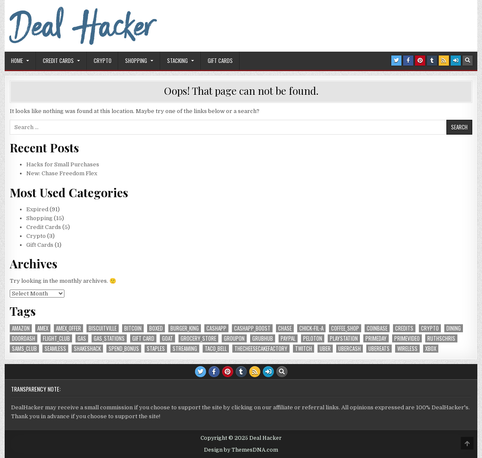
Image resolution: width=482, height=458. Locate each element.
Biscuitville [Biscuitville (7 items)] (103, 328)
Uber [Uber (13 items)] (325, 349)
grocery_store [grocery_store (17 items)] (198, 338)
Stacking (177, 60)
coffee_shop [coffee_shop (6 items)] (345, 328)
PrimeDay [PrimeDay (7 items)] (376, 338)
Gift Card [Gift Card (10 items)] (143, 338)
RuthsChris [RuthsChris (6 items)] (441, 338)
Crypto (102, 60)
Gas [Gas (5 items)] (82, 338)
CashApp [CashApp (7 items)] (216, 328)
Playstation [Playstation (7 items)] (344, 338)
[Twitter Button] (396, 60)
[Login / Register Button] (456, 60)
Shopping (136, 60)
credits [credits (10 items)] (404, 328)
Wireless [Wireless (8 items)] (407, 349)
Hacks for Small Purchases (62, 164)
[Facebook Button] (408, 60)
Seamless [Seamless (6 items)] (55, 349)
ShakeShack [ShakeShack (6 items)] (87, 349)
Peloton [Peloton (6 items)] (312, 338)
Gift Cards (220, 60)
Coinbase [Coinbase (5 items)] (377, 328)
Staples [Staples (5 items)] (156, 349)
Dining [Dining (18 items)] (453, 328)
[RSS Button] (444, 60)
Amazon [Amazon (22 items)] (21, 328)
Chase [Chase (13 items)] (285, 328)
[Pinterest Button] (420, 60)
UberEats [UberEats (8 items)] (379, 349)
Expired (37, 209)
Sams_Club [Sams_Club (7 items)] (24, 349)
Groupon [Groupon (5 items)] (234, 338)
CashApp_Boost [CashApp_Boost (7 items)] (252, 328)
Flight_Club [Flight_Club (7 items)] (56, 338)
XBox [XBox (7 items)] (430, 349)
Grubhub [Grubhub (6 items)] (262, 338)
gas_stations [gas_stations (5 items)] (109, 338)
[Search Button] (467, 60)
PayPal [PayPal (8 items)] (288, 338)
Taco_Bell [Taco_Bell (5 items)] (216, 349)
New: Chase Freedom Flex (61, 173)
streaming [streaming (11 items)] (185, 349)
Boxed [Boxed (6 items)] (156, 328)
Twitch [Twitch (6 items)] (303, 349)
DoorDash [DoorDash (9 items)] (23, 338)
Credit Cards (58, 60)
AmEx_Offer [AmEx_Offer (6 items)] (68, 328)
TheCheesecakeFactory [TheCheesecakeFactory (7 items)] (260, 349)
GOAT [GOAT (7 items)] (167, 338)
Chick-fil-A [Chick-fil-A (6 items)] (311, 328)
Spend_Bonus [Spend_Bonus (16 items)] (124, 349)
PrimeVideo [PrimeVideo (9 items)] (407, 338)
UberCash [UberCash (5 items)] (349, 349)
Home (17, 60)
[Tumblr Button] (432, 60)
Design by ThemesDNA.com (241, 450)
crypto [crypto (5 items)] (430, 328)
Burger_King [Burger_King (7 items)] (184, 328)
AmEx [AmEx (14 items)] (42, 328)
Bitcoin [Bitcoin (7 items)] (133, 328)
